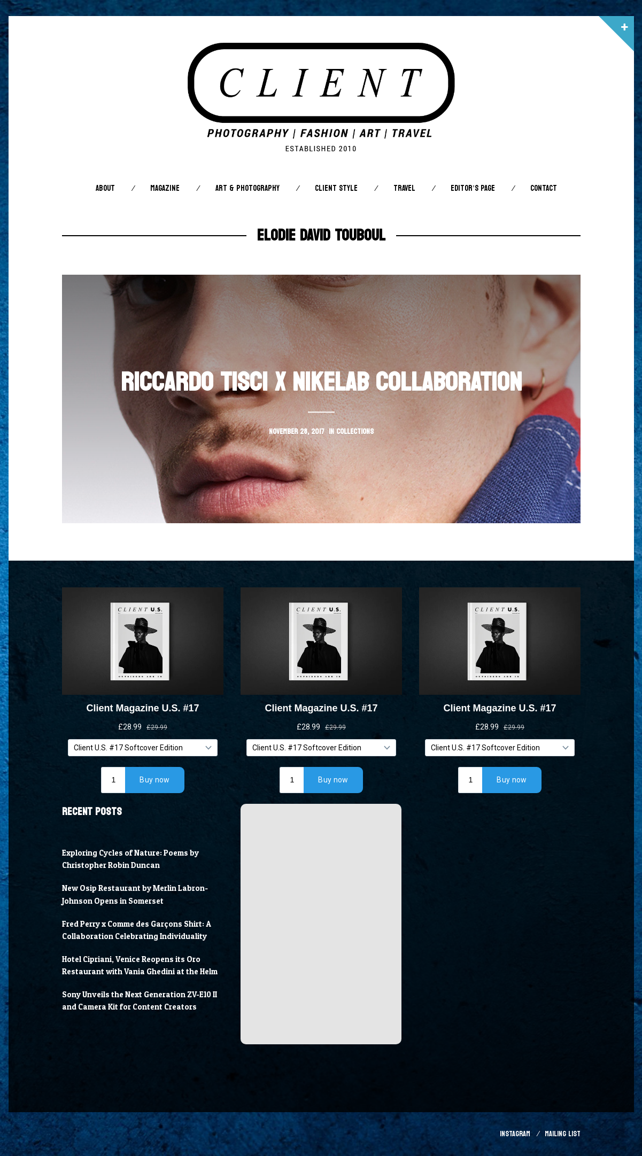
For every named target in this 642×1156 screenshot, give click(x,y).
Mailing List (563, 1134)
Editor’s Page (472, 188)
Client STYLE (336, 188)
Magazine (165, 188)
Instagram (515, 1134)
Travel (404, 188)
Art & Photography (247, 188)
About (105, 188)
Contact (543, 188)
